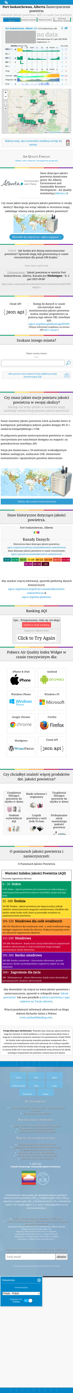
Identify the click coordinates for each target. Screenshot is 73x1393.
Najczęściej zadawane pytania (35, 1294)
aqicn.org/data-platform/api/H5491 (49, 324)
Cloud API (52, 824)
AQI (21, 28)
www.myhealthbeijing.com (36, 1173)
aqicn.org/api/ (50, 329)
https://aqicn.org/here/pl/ (36, 265)
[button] (40, 122)
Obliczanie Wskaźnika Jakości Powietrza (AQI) (37, 1303)
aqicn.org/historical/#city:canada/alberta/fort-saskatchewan (36, 586)
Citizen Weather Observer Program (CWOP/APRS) (37, 1374)
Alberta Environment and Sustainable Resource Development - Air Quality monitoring (38, 1379)
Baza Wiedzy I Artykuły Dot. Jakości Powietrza (37, 1282)
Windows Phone (21, 778)
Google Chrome (21, 801)
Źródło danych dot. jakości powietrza (37, 1300)
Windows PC (52, 778)
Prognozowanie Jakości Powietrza (37, 1306)
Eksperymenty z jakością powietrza (37, 1285)
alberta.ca (61, 193)
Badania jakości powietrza (35, 1276)
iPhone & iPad (21, 756)
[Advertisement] (36, 404)
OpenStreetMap (55, 132)
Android (52, 756)
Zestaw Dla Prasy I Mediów (37, 1269)
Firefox (52, 801)
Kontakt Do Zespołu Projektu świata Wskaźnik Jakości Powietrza (38, 1265)
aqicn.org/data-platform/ (36, 636)
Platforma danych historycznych (37, 1314)
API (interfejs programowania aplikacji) (37, 1311)
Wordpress (21, 825)
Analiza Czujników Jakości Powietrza (37, 1287)
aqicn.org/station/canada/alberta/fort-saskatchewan (36, 593)
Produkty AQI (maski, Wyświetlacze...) (37, 1309)
